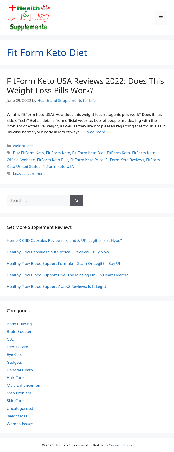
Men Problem (19, 393)
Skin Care (15, 400)
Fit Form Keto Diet (88, 152)
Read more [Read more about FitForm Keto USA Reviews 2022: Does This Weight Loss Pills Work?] (95, 131)
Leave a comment (29, 173)
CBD (10, 339)
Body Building (19, 323)
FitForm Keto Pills (52, 159)
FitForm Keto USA (58, 166)
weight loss (23, 145)
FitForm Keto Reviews (125, 159)
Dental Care (17, 346)
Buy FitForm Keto (28, 152)
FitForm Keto (118, 152)
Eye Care (14, 354)
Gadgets (14, 362)
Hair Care (15, 377)
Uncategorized (20, 408)
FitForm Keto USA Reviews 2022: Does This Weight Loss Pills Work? (85, 85)
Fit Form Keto (58, 152)
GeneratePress (120, 445)
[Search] (76, 200)
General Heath (20, 369)
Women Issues (20, 423)
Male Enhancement (24, 385)
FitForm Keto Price (86, 159)
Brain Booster (19, 331)
